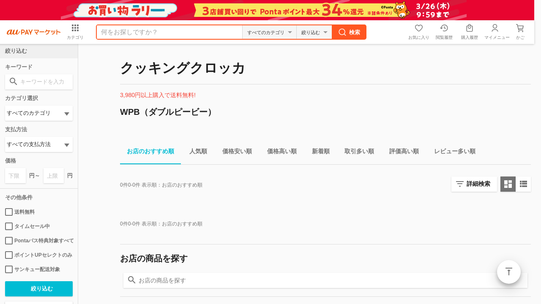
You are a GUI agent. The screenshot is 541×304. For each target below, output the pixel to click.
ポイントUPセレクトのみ (38, 255)
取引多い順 (356, 152)
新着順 (317, 152)
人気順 (195, 152)
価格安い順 (234, 152)
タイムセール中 (27, 226)
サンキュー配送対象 (32, 269)
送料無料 (20, 212)
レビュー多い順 (451, 152)
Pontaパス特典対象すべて (39, 240)
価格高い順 (278, 152)
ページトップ (509, 272)
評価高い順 (401, 152)
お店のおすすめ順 (147, 152)
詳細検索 (478, 183)
